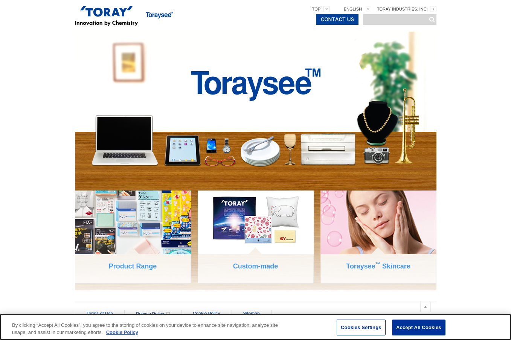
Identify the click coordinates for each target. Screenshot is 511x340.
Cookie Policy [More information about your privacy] (122, 332)
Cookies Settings (361, 327)
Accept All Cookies (418, 327)
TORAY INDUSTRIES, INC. (402, 9)
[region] (255, 327)
